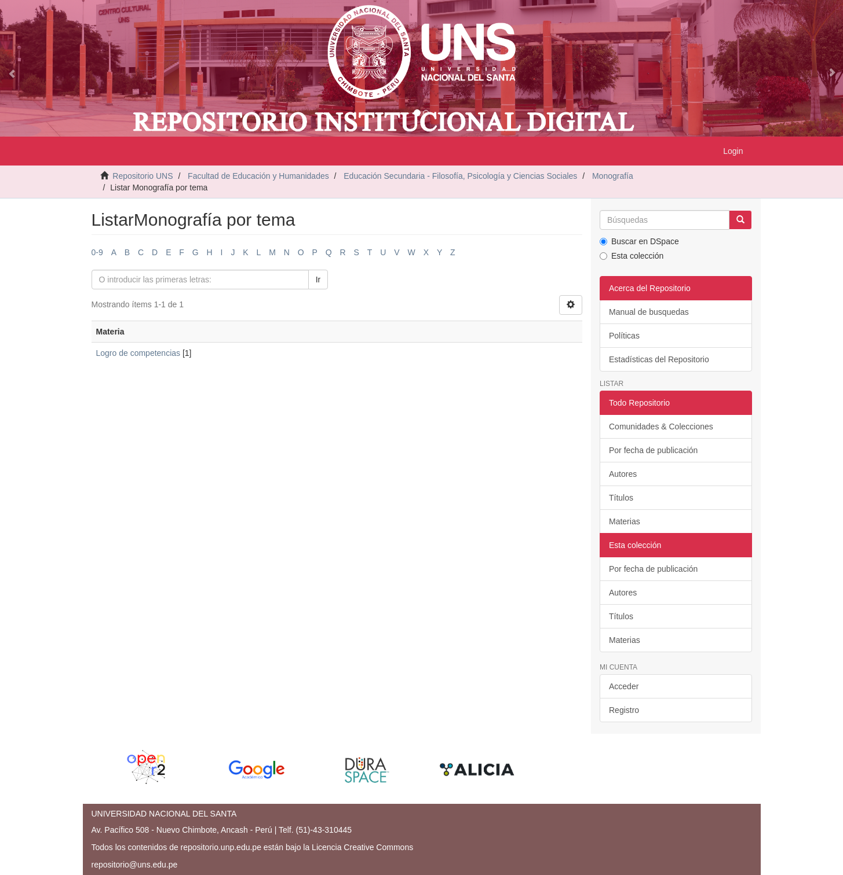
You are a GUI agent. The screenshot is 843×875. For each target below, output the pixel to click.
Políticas (624, 335)
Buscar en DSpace (639, 241)
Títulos (621, 497)
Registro (624, 710)
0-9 (97, 252)
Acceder (623, 686)
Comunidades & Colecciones (661, 426)
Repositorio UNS (142, 176)
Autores (623, 474)
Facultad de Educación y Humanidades (258, 176)
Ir (318, 279)
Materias (624, 521)
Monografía (612, 176)
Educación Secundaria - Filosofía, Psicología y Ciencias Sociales (460, 176)
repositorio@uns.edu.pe (135, 864)
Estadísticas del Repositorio (659, 359)
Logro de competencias (138, 353)
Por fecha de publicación (653, 450)
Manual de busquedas (649, 312)
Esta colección (631, 255)
